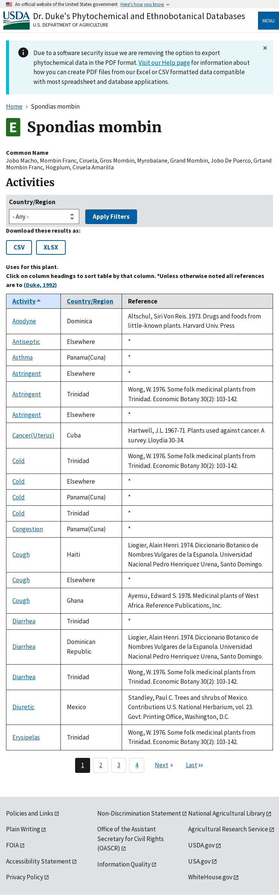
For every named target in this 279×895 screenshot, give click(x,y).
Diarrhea (23, 621)
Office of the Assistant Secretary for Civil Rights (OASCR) (130, 838)
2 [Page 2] (100, 765)
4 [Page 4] (136, 765)
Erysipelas (26, 737)
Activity (27, 301)
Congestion (27, 529)
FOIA (12, 845)
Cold (18, 461)
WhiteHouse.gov (210, 877)
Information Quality (124, 864)
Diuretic (23, 707)
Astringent (26, 373)
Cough (21, 554)
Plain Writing (23, 829)
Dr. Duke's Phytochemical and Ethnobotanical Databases (139, 15)
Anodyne (24, 321)
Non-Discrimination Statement (139, 813)
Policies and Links (29, 813)
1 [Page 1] (82, 765)
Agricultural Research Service (228, 829)
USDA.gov (201, 845)
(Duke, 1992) (40, 284)
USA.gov (199, 861)
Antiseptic (26, 342)
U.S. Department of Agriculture (71, 24)
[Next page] (165, 765)
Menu (268, 20)
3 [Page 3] (118, 765)
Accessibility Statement (38, 861)
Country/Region (32, 202)
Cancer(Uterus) (33, 435)
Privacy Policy (24, 877)
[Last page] (195, 765)
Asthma (22, 357)
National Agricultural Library (226, 813)
